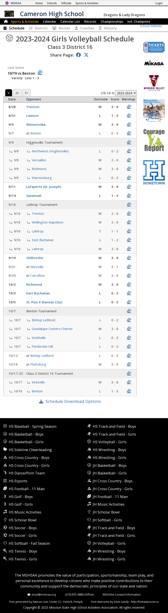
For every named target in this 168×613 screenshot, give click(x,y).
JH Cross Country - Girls (113, 488)
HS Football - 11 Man (27, 488)
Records (90, 21)
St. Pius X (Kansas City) (44, 302)
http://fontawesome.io (145, 601)
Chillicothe (34, 258)
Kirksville (38, 382)
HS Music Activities (25, 512)
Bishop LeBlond (43, 320)
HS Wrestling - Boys (109, 449)
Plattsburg (38, 364)
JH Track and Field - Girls (114, 535)
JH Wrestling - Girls (109, 558)
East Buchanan (43, 240)
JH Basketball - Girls (110, 473)
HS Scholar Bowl (23, 519)
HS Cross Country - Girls (29, 465)
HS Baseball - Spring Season (32, 426)
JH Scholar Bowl (106, 512)
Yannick (67, 601)
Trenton (32, 107)
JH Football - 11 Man (110, 496)
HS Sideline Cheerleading (30, 449)
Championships (112, 21)
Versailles (39, 160)
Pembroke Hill (42, 346)
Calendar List (70, 21)
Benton (35, 133)
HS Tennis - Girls (23, 558)
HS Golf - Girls (21, 504)
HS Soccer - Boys (23, 527)
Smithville (39, 337)
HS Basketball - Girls (26, 441)
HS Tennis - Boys (23, 551)
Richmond (39, 169)
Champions (138, 21)
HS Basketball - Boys (26, 434)
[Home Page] (39, 3)
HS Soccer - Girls (23, 535)
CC (59, 601)
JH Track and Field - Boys (114, 527)
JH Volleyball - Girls (109, 543)
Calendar (49, 21)
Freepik (78, 601)
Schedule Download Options (73, 401)
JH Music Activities (108, 504)
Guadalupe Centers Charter (52, 328)
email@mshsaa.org (44, 594)
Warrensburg (42, 177)
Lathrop (38, 231)
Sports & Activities (25, 21)
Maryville (37, 266)
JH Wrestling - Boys (109, 551)
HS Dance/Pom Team (27, 473)
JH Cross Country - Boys (113, 480)
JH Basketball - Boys (110, 465)
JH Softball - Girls (107, 519)
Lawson (32, 115)
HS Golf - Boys (21, 496)
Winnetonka (36, 124)
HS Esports (18, 480)
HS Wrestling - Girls (109, 457)
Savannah (34, 195)
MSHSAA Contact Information (122, 594)
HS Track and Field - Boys (114, 426)
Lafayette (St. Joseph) (43, 186)
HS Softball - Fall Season (29, 543)
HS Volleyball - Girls (109, 441)
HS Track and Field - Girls (114, 434)
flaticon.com (40, 601)
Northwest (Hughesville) (50, 151)
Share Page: (62, 55)
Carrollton (37, 275)
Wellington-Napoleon (47, 222)
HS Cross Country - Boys (29, 457)
